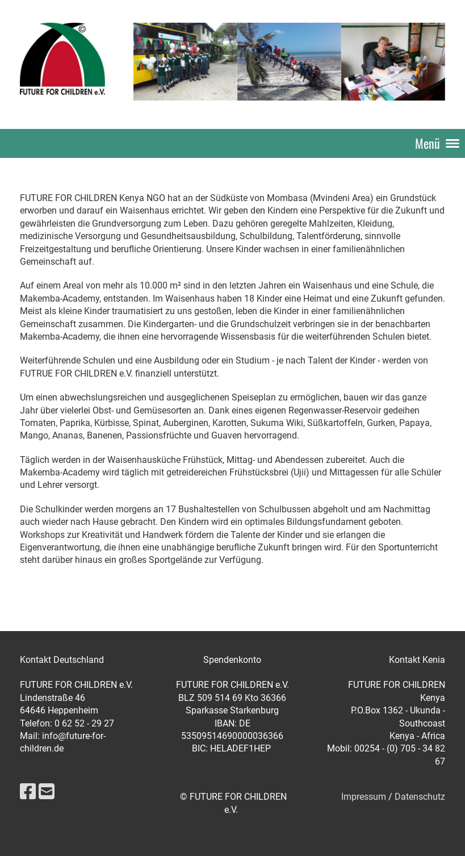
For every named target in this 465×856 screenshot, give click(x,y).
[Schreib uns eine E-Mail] (47, 792)
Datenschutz (420, 796)
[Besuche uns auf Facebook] (28, 792)
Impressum (363, 796)
